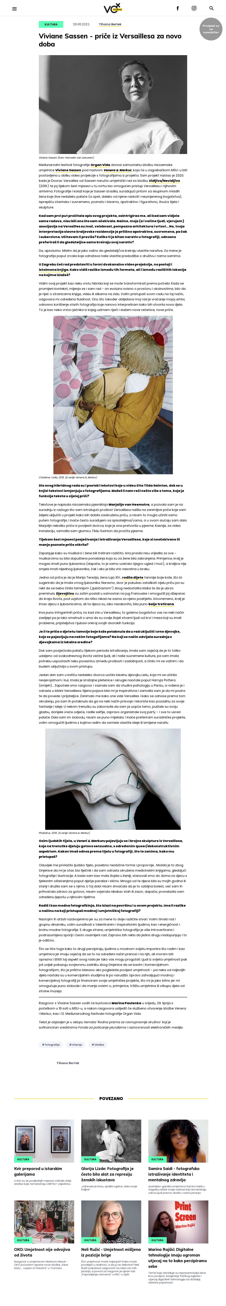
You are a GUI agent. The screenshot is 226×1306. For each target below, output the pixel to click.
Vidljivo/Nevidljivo (164, 180)
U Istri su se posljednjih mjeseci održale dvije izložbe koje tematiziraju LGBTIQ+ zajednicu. (42, 1182)
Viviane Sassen (68, 170)
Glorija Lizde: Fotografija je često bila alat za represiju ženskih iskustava (107, 1174)
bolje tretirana (161, 604)
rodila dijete (132, 577)
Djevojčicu (65, 593)
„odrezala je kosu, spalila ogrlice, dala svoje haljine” (109, 1187)
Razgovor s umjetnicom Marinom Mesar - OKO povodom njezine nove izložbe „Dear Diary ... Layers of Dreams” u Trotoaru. (41, 1265)
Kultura (51, 24)
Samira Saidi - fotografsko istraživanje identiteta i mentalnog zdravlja (174, 1174)
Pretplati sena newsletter (211, 29)
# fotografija (51, 1044)
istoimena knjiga (53, 269)
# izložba (98, 1044)
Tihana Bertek (110, 24)
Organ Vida (100, 165)
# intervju (75, 1044)
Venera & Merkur (118, 170)
